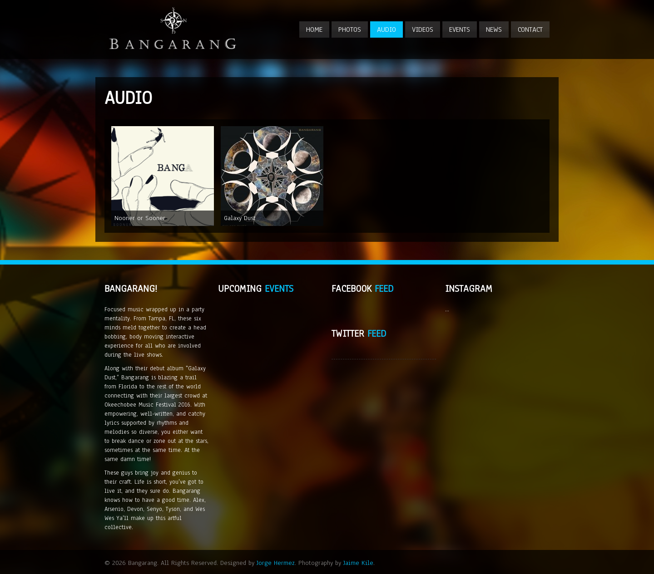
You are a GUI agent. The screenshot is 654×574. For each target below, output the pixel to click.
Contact (530, 29)
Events (459, 29)
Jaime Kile (358, 563)
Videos (422, 29)
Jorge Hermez (276, 563)
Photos (349, 29)
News (494, 29)
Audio (386, 29)
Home (314, 29)
